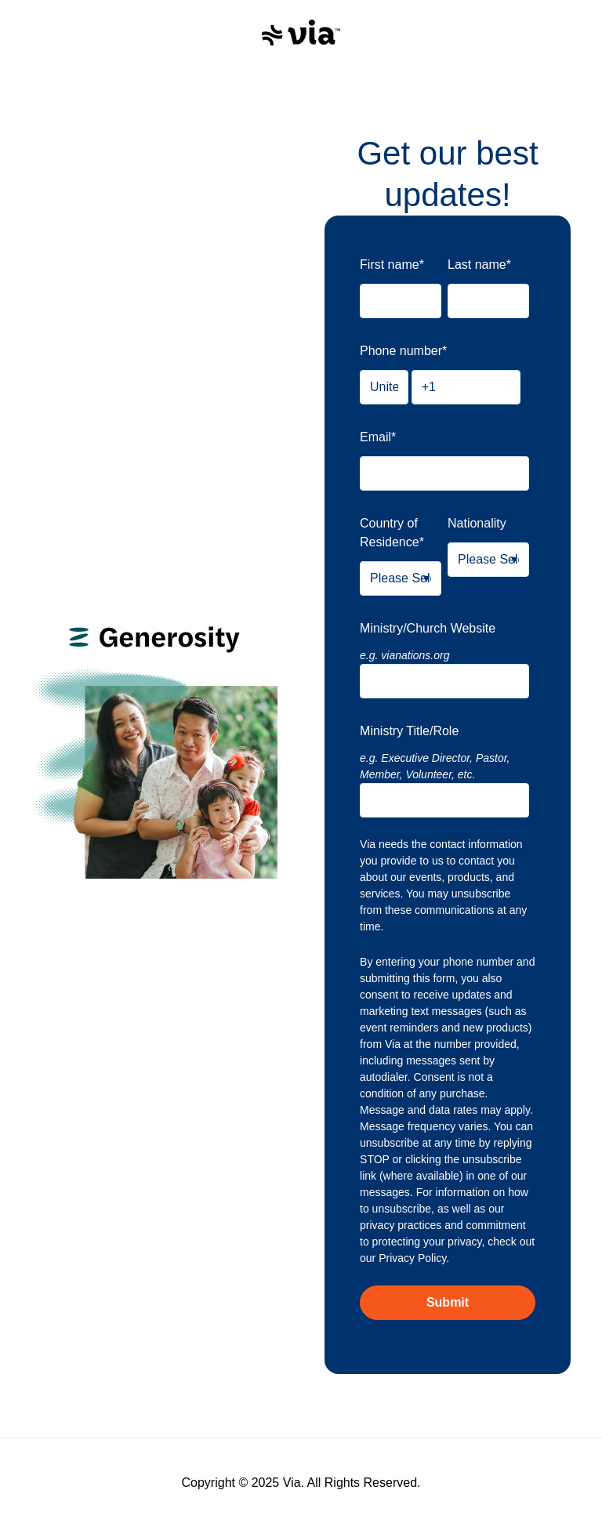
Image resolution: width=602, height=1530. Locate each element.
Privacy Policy (412, 1258)
